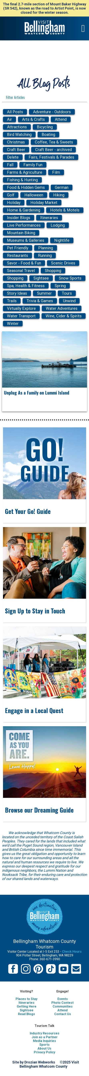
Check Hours (72, 951)
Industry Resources (44, 1033)
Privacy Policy (44, 1052)
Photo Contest (62, 1003)
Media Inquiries (44, 1041)
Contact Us (62, 1014)
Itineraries (26, 1003)
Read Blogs (26, 1014)
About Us (44, 1048)
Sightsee (26, 1010)
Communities (63, 1006)
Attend (62, 1010)
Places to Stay (26, 999)
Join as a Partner (45, 1037)
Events (62, 999)
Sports (44, 1045)
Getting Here (26, 1006)
